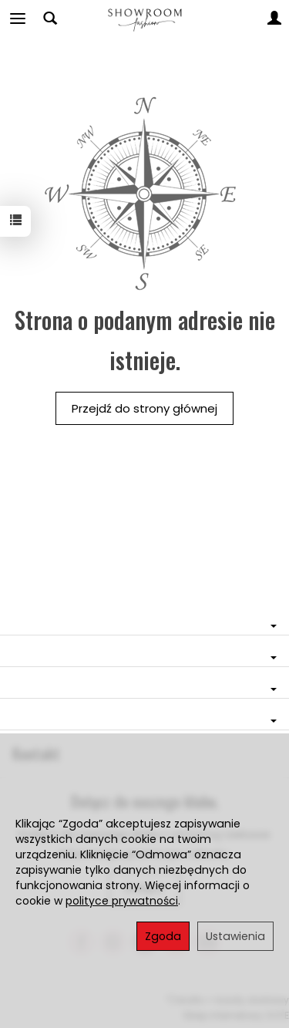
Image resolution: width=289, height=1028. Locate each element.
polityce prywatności (122, 900)
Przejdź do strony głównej (144, 408)
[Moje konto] (274, 18)
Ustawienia (235, 936)
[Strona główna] (144, 18)
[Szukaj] (50, 18)
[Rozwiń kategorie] (17, 18)
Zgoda (163, 936)
